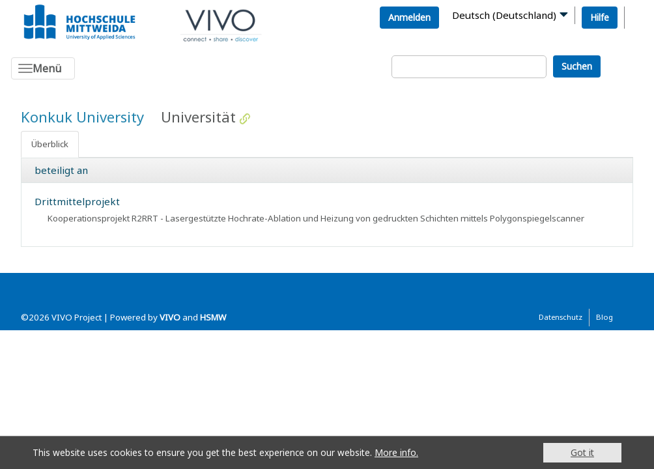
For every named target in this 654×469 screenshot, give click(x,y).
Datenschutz (560, 317)
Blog (604, 317)
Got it (582, 452)
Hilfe (599, 17)
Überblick (49, 144)
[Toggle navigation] (43, 68)
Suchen (577, 66)
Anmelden (409, 17)
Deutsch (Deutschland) (504, 14)
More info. (396, 452)
